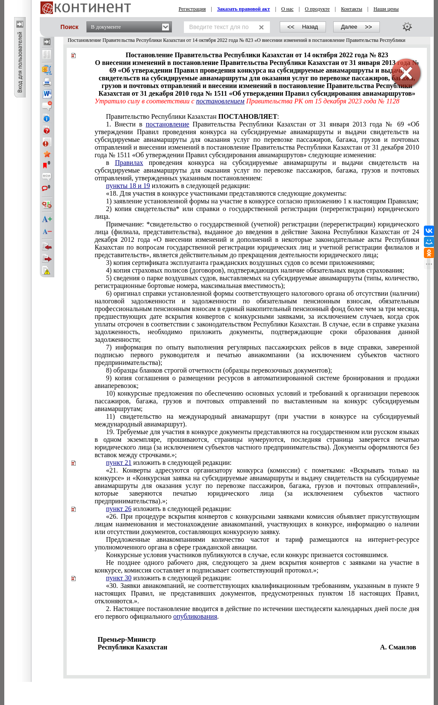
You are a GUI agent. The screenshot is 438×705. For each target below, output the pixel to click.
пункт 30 (119, 578)
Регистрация (192, 9)
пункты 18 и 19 (128, 185)
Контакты (351, 9)
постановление (167, 124)
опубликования (195, 616)
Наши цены (386, 9)
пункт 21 (119, 462)
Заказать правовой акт (243, 9)
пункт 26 (119, 508)
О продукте (317, 9)
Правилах (129, 162)
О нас (287, 9)
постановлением (220, 101)
